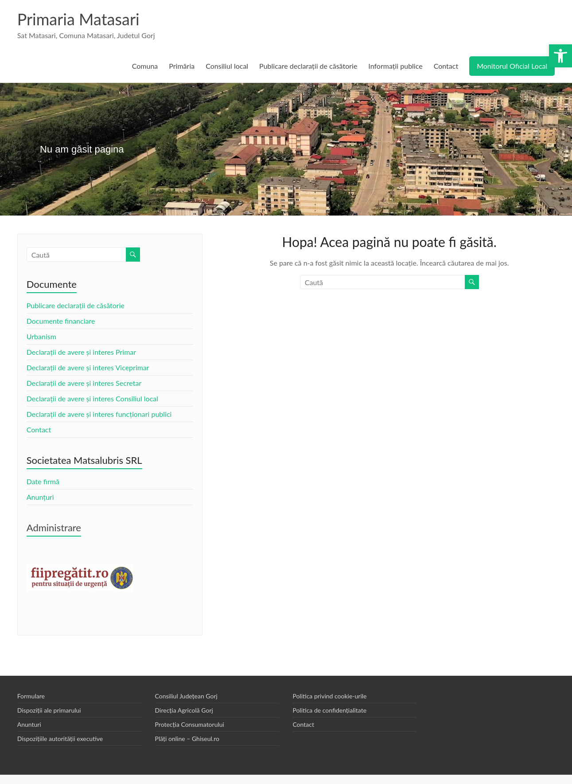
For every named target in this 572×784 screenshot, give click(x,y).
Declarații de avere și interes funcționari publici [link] (99, 414)
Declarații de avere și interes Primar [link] (81, 352)
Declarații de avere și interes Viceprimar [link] (88, 367)
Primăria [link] (182, 66)
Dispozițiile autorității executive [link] (60, 738)
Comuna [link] (145, 66)
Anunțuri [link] (40, 497)
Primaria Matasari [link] (78, 19)
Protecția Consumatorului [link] (189, 724)
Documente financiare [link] (61, 321)
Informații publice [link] (395, 66)
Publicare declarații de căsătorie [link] (308, 66)
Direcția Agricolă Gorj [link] (184, 710)
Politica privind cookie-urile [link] (329, 696)
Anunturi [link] (29, 724)
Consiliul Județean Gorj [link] (186, 696)
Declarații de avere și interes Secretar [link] (84, 383)
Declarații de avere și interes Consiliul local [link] (92, 398)
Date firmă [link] (43, 481)
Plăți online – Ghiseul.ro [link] (187, 738)
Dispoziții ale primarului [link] (49, 710)
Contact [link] (446, 66)
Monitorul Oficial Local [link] (512, 66)
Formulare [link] (31, 696)
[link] (560, 55)
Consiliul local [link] (227, 66)
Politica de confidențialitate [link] (329, 710)
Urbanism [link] (41, 336)
